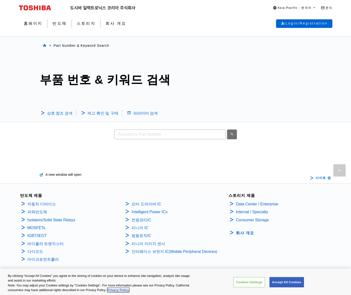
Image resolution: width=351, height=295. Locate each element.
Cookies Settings (249, 283)
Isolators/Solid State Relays (51, 220)
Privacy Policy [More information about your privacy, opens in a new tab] (118, 291)
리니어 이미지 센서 (148, 244)
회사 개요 (245, 233)
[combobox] (170, 134)
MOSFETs (36, 228)
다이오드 (35, 251)
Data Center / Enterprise (257, 204)
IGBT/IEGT (37, 236)
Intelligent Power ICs (150, 212)
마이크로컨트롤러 (43, 259)
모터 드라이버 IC (146, 204)
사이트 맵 (323, 178)
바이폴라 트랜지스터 (45, 244)
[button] (294, 7)
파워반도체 (37, 212)
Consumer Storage (252, 220)
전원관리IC (141, 220)
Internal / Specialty (252, 212)
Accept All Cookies (287, 283)
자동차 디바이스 (41, 204)
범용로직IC (141, 236)
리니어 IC (140, 228)
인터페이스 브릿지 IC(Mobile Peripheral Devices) (174, 251)
